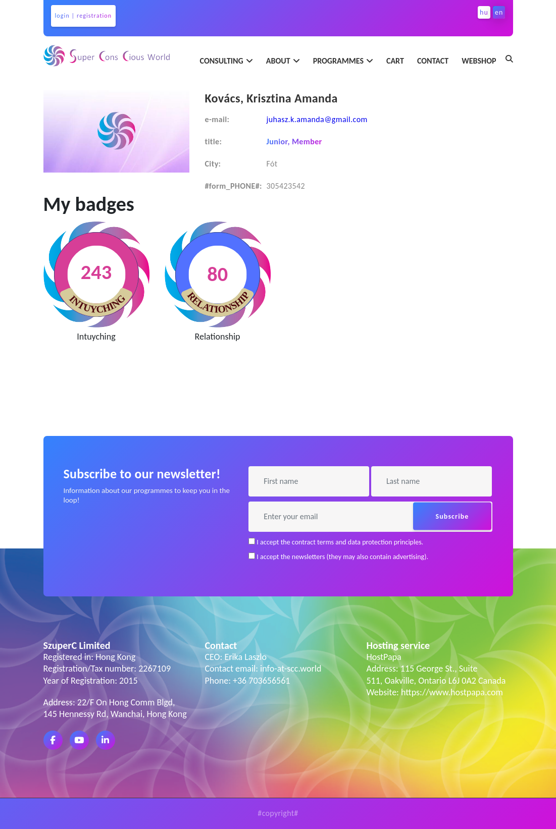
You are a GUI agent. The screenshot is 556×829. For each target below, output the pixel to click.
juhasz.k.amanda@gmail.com (316, 119)
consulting (221, 61)
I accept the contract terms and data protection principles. (335, 542)
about (278, 61)
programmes (338, 61)
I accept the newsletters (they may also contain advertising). (338, 556)
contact (432, 61)
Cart (395, 61)
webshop (479, 61)
